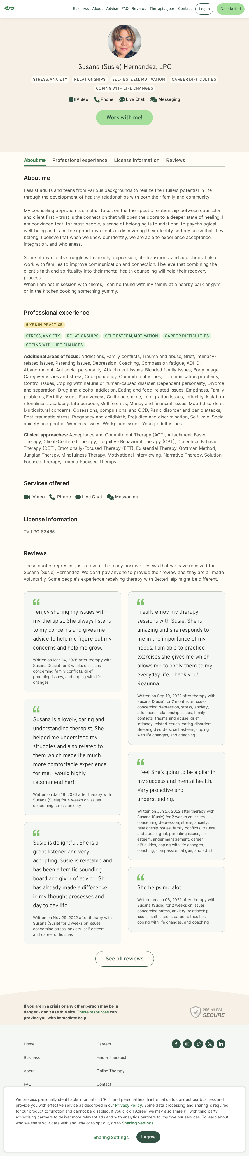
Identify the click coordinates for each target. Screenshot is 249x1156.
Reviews (175, 160)
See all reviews (125, 959)
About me (35, 160)
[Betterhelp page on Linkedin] (219, 1077)
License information (136, 160)
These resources (93, 1012)
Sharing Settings (138, 1122)
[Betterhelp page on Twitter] (208, 1077)
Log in (204, 9)
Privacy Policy (128, 1105)
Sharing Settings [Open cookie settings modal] (111, 1137)
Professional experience (79, 160)
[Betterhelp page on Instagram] (186, 1077)
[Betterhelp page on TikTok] (197, 1077)
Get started (230, 9)
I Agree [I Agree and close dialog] (148, 1137)
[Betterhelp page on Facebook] (175, 1077)
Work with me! (124, 118)
